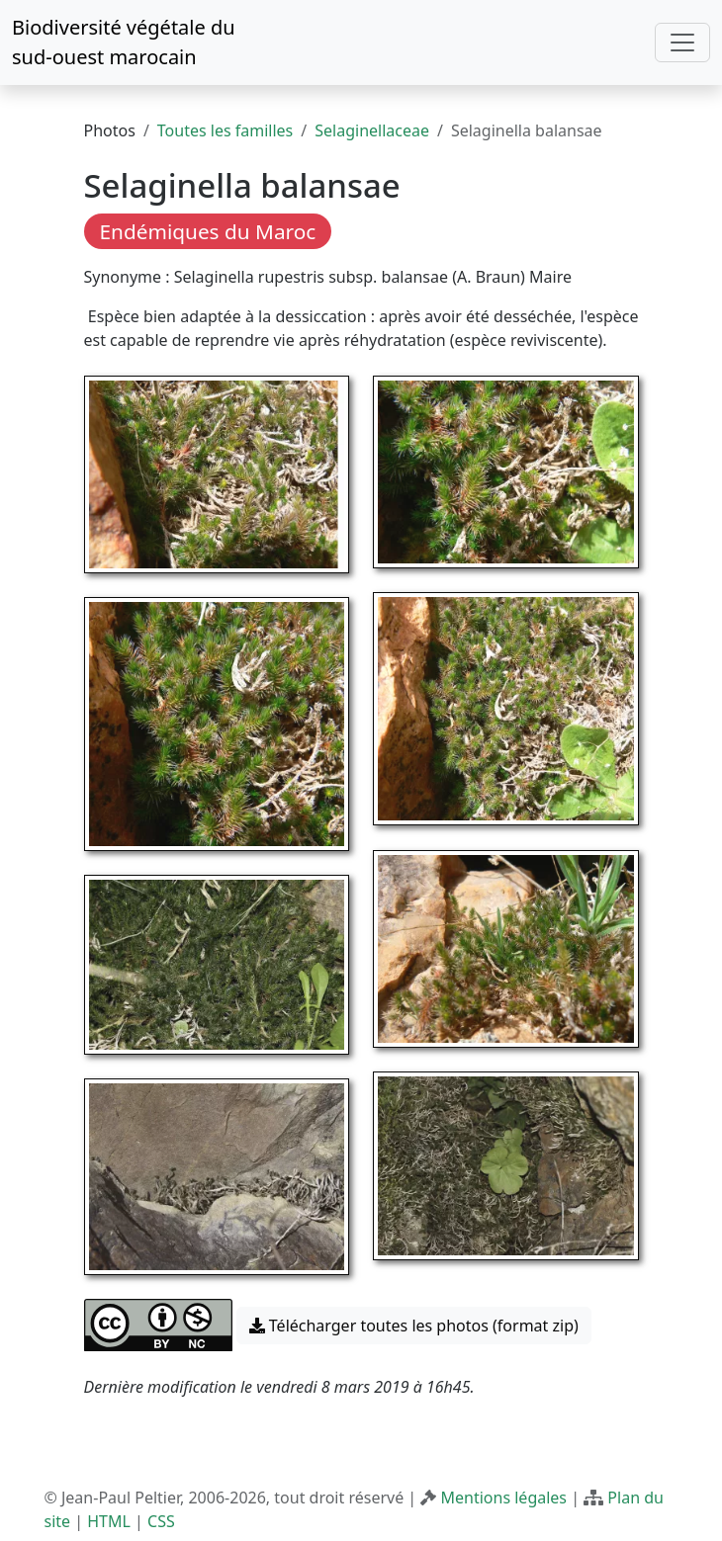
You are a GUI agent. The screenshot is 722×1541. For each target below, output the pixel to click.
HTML (109, 1521)
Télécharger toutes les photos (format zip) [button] (414, 1325)
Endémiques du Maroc (208, 231)
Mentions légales (504, 1497)
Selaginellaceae (372, 130)
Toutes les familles (225, 130)
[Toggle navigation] (682, 42)
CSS (161, 1521)
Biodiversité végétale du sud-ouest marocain (123, 42)
